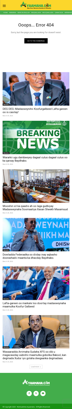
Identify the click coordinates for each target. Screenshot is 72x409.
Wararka (6, 104)
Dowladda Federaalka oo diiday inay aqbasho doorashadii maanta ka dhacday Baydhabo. (30, 256)
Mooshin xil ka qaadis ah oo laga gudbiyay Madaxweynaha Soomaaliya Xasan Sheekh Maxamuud (35, 207)
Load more (36, 367)
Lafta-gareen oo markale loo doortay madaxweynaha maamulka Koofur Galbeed (34, 305)
